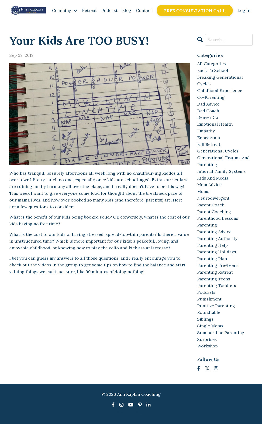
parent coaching (214, 211)
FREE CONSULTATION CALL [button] (195, 10)
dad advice (208, 104)
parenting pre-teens (217, 265)
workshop (207, 346)
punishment (209, 299)
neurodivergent (213, 198)
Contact (144, 10)
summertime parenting (220, 332)
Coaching (64, 10)
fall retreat (208, 144)
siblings (205, 319)
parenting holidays (216, 251)
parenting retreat (215, 272)
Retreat (89, 10)
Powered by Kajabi (131, 412)
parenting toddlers (216, 285)
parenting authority (217, 238)
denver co (207, 117)
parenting (207, 225)
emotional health (215, 124)
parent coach (210, 205)
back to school (212, 70)
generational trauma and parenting (223, 161)
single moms (210, 326)
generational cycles (217, 151)
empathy (206, 131)
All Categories (211, 63)
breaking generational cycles (220, 80)
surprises (207, 339)
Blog (126, 10)
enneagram (208, 137)
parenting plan (212, 258)
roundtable (208, 312)
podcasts (206, 292)
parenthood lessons (217, 218)
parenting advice (214, 231)
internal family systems (221, 171)
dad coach (208, 110)
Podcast (109, 10)
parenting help (212, 245)
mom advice (209, 184)
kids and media (212, 178)
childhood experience (219, 90)
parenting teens (213, 279)
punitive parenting (216, 305)
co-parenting (210, 97)
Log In (244, 10)
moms (203, 191)
